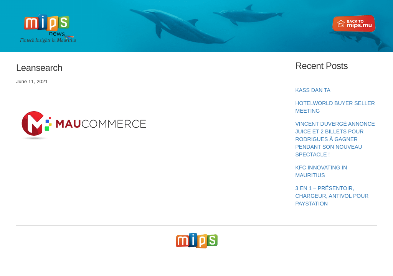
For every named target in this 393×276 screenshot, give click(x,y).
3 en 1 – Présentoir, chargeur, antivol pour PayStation (332, 196)
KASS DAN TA (313, 90)
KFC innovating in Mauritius (321, 171)
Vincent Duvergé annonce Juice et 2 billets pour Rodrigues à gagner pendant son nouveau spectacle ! (335, 139)
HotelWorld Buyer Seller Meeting (335, 107)
